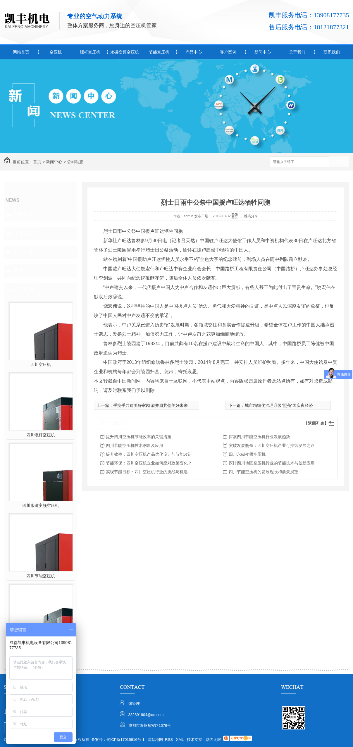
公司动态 (75, 161)
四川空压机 (40, 364)
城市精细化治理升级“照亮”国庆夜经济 (279, 405)
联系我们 (331, 52)
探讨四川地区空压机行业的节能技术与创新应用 (272, 463)
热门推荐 (23, 289)
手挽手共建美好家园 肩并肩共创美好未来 (150, 405)
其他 (18, 271)
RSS (169, 739)
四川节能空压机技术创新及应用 (134, 445)
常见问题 (23, 252)
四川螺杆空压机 (40, 435)
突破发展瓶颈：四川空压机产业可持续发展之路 (272, 445)
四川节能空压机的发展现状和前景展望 (263, 471)
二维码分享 (249, 216)
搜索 (339, 162)
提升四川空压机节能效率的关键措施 (138, 436)
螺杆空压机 (90, 52)
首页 (37, 161)
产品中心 (193, 52)
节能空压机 (159, 52)
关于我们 (297, 52)
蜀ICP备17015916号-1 (125, 739)
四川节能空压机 (40, 576)
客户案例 (228, 52)
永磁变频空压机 (124, 52)
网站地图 (155, 739)
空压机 (55, 52)
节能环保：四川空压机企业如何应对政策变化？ (149, 463)
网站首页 (21, 52)
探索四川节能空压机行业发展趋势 (259, 436)
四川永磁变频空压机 (40, 505)
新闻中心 (262, 52)
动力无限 (213, 739)
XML (180, 739)
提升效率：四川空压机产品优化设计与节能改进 (149, 454)
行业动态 (23, 233)
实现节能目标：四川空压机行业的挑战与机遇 (147, 471)
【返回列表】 (316, 423)
